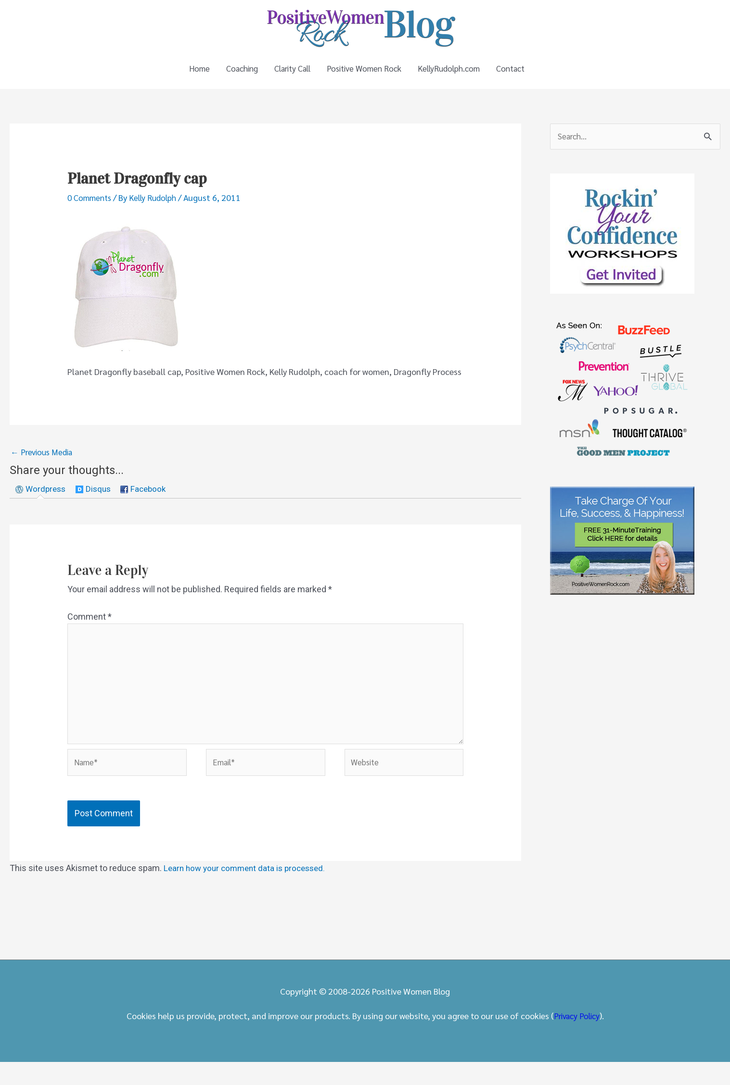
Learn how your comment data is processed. (248, 891)
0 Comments (91, 208)
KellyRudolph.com (456, 74)
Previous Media (44, 464)
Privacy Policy (576, 1038)
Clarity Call (287, 74)
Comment (89, 630)
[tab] (42, 502)
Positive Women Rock (365, 74)
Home (185, 74)
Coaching (231, 74)
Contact (522, 74)
